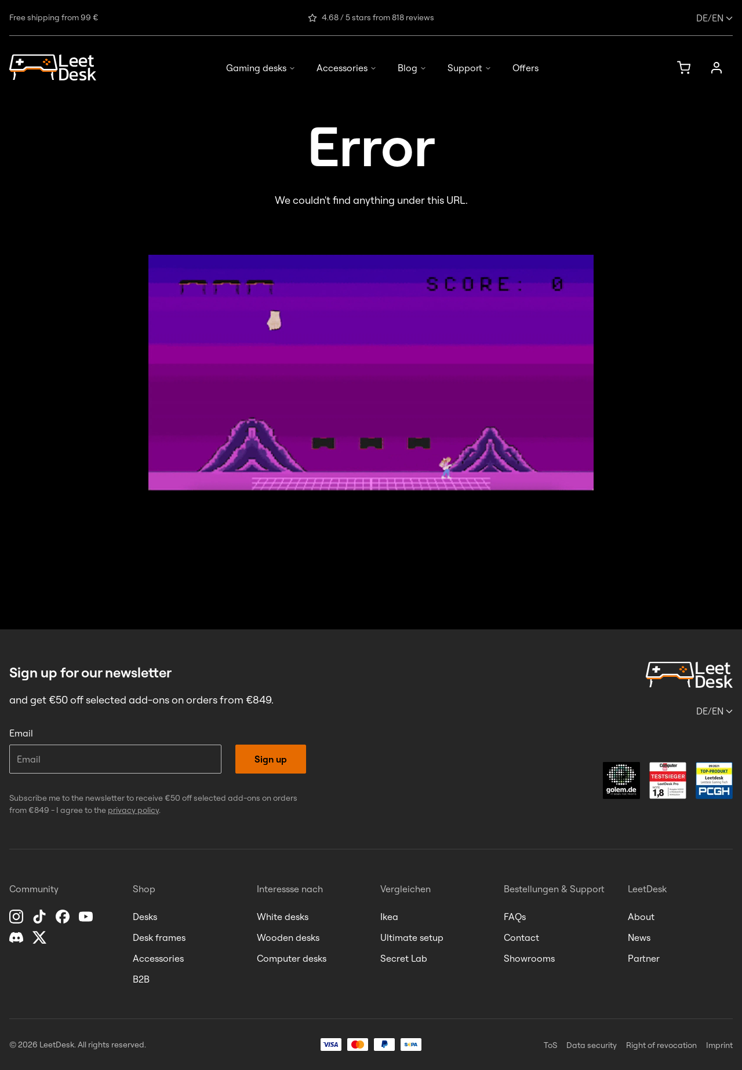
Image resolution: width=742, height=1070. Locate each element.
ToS (550, 1045)
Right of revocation (661, 1045)
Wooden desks (288, 937)
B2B (141, 979)
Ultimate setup (411, 937)
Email (21, 733)
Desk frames (159, 937)
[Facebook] (64, 917)
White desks (282, 916)
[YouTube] (87, 917)
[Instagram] (17, 917)
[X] (40, 937)
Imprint (719, 1045)
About (641, 916)
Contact (521, 937)
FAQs (515, 916)
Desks (145, 916)
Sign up (270, 759)
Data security (591, 1045)
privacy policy (133, 810)
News (639, 937)
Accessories (347, 68)
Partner (644, 958)
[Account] (716, 68)
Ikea (389, 916)
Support (470, 68)
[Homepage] (52, 67)
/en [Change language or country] (714, 18)
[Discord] (17, 937)
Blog (412, 68)
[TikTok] (40, 917)
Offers (525, 68)
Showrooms (529, 958)
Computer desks (291, 958)
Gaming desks (261, 68)
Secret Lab (403, 958)
